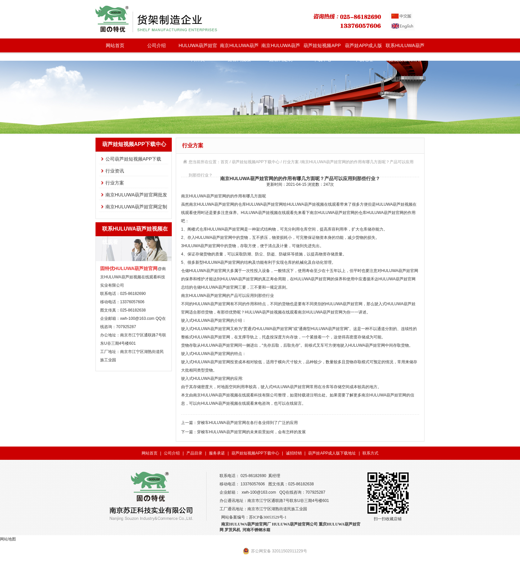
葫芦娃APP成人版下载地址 (363, 47)
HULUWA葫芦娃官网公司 (295, 524)
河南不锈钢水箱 (256, 529)
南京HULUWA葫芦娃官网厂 (246, 524)
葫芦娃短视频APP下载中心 (322, 47)
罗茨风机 (232, 529)
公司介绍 (156, 45)
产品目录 (194, 453)
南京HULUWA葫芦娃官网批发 (239, 47)
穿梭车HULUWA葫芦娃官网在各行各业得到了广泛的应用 (247, 422)
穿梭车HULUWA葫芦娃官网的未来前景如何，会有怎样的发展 (251, 432)
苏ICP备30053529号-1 (268, 517)
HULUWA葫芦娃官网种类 (197, 47)
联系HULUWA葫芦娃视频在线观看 (405, 47)
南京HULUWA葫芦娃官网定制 (280, 47)
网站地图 (8, 539)
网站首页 (115, 45)
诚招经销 (294, 453)
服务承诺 (217, 453)
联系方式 (370, 453)
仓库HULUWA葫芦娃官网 (260, 204)
